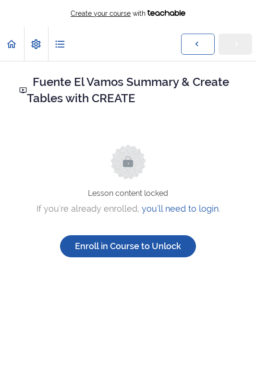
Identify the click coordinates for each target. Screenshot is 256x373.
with (128, 13)
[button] (12, 44)
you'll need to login (180, 209)
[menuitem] (36, 44)
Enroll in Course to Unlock (128, 246)
